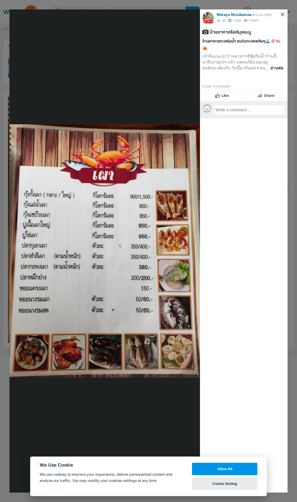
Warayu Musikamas (234, 15)
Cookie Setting (224, 483)
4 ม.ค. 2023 (263, 14)
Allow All (224, 469)
